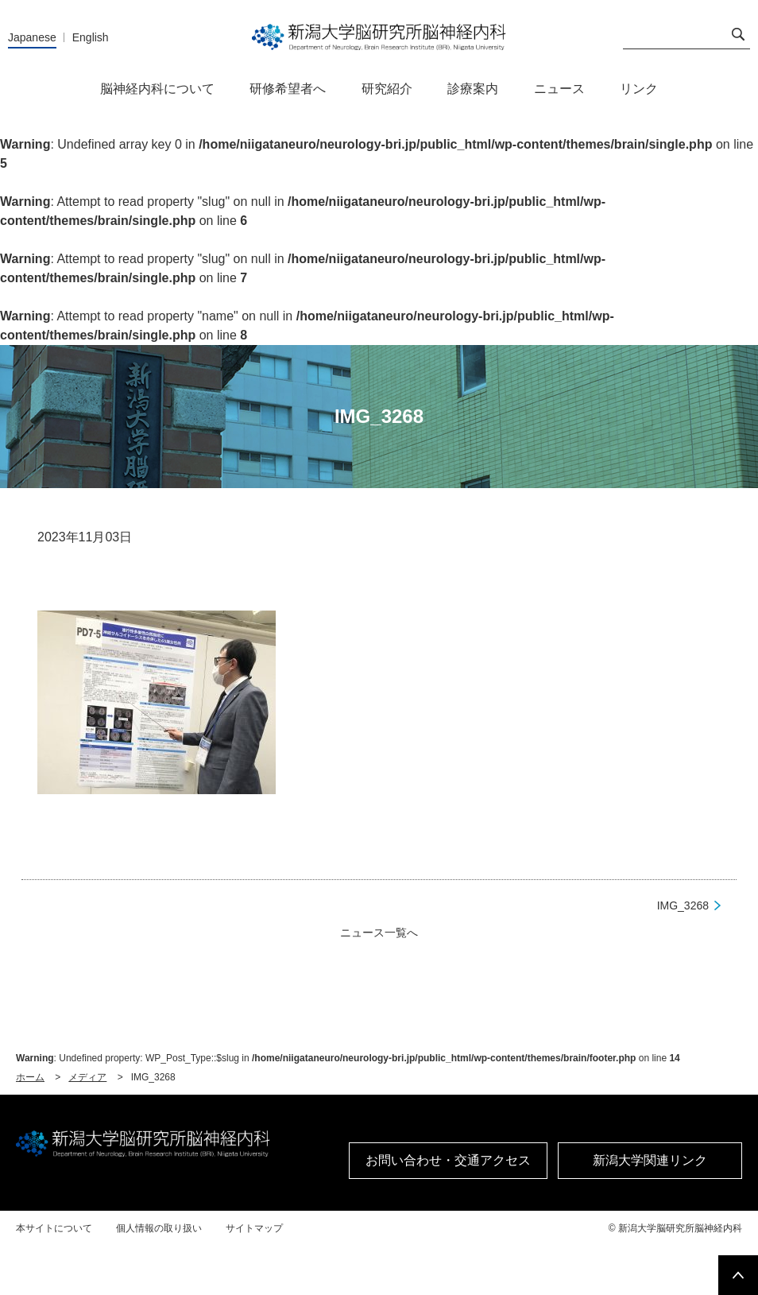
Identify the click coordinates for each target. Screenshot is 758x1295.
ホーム (30, 1077)
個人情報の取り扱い (159, 1228)
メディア (87, 1077)
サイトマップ (254, 1228)
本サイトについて (54, 1228)
